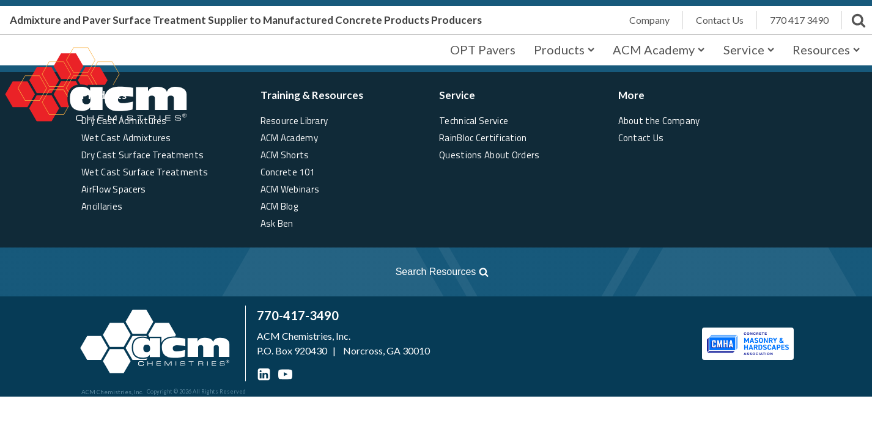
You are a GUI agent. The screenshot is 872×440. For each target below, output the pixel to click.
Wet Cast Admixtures (126, 138)
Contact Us (641, 138)
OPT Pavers (482, 49)
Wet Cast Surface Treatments (144, 172)
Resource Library (294, 121)
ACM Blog (279, 206)
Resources (826, 49)
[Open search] (252, 272)
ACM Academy (658, 49)
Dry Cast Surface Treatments (142, 155)
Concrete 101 (287, 172)
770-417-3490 (298, 315)
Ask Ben (277, 223)
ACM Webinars (290, 189)
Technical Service (473, 121)
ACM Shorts (284, 155)
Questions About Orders (489, 155)
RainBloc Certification (483, 138)
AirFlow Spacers (113, 189)
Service (748, 49)
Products (564, 49)
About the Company (659, 121)
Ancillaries (101, 206)
